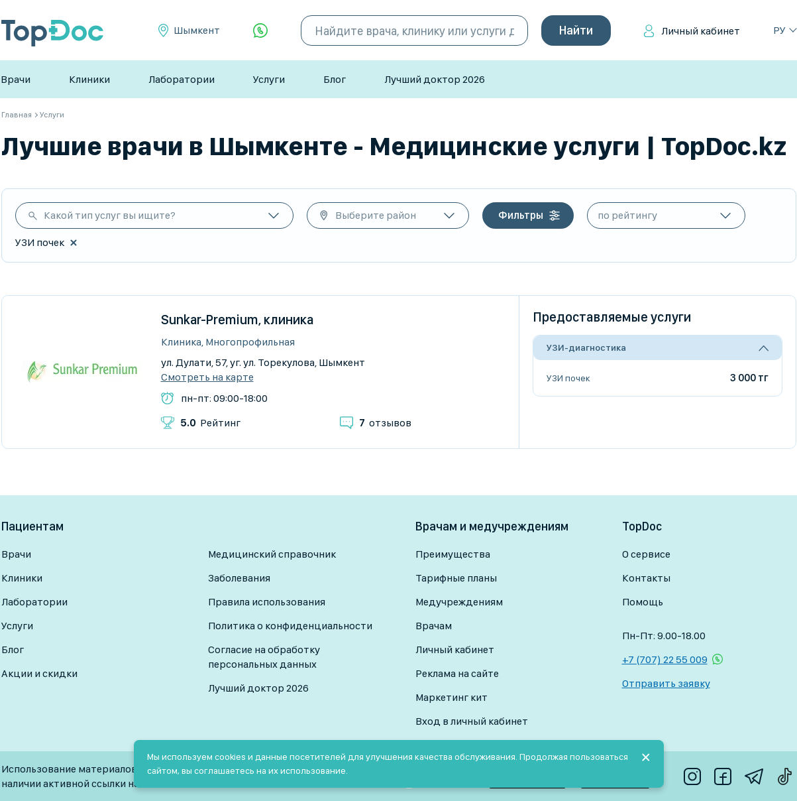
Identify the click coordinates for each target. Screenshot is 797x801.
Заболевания (239, 578)
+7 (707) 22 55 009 (665, 659)
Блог (334, 79)
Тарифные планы (456, 578)
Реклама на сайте (457, 673)
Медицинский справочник (272, 554)
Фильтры (520, 215)
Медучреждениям (459, 601)
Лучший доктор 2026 (434, 79)
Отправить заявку (666, 683)
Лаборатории (181, 79)
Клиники (89, 79)
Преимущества (452, 554)
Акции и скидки (39, 673)
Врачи (15, 79)
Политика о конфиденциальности (290, 625)
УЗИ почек (568, 378)
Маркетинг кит (451, 697)
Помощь (642, 601)
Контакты (646, 578)
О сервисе (646, 554)
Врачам (433, 625)
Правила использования (266, 601)
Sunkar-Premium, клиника (237, 320)
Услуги (269, 79)
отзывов (385, 422)
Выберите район (375, 215)
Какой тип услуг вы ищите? (110, 215)
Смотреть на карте (207, 377)
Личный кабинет (700, 31)
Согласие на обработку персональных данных (264, 656)
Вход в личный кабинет (471, 721)
